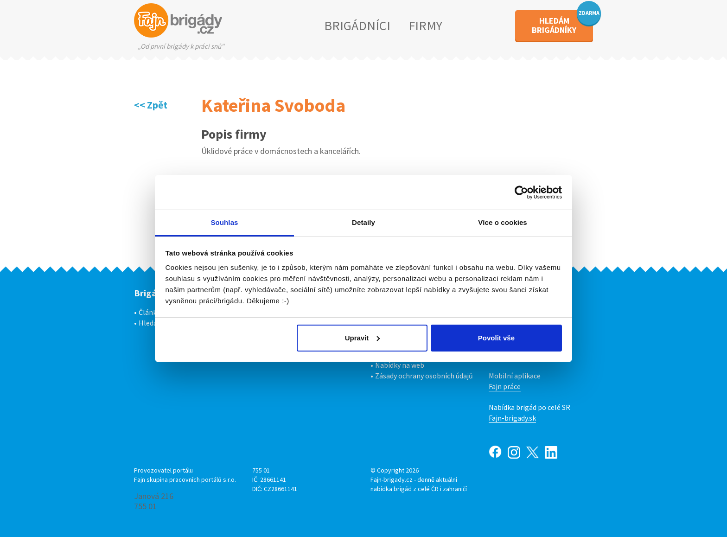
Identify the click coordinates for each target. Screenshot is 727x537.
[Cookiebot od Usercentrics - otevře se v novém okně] (521, 192)
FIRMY (425, 25)
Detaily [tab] (363, 222)
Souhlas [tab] (224, 222)
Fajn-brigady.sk (512, 417)
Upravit (362, 338)
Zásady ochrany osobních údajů (424, 375)
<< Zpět (150, 104)
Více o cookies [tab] (502, 222)
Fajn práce (505, 386)
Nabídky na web (399, 365)
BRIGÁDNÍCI (357, 25)
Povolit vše (496, 338)
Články (149, 312)
